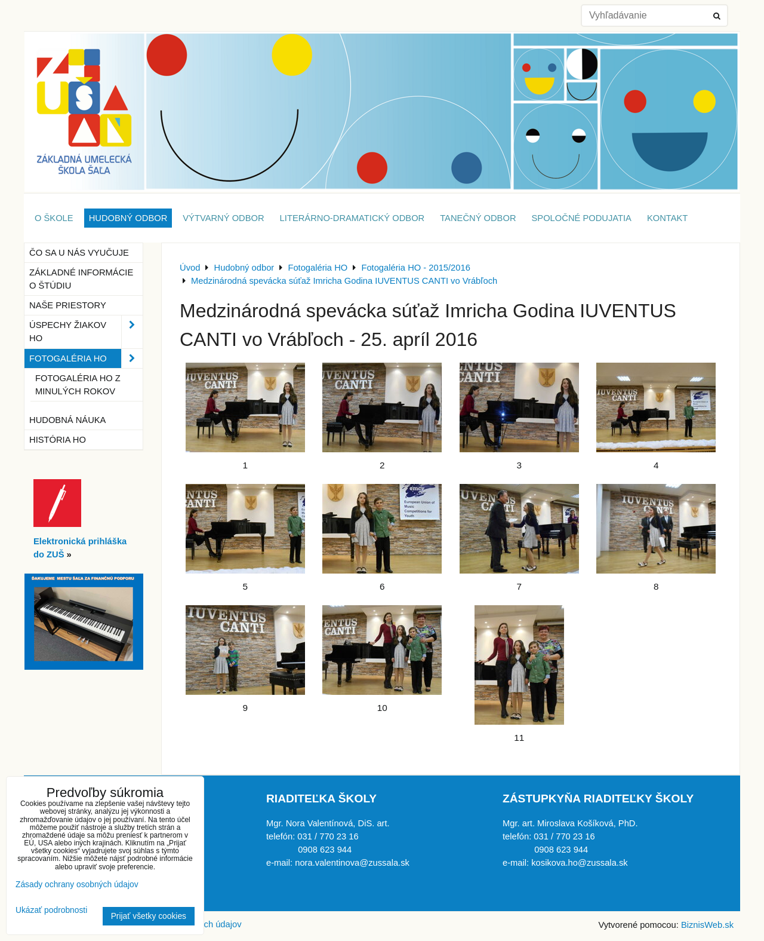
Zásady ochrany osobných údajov (77, 884)
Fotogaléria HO (86, 358)
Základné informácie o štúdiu (81, 279)
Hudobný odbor (128, 218)
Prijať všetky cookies (148, 916)
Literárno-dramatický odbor (352, 218)
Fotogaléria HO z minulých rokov (78, 384)
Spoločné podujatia (581, 218)
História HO (57, 440)
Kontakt (667, 218)
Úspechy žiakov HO (86, 331)
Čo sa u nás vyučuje (79, 253)
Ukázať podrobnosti (51, 910)
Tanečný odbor (478, 218)
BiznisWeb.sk (707, 925)
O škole (54, 218)
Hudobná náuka (67, 420)
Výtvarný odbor (223, 218)
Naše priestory (67, 305)
